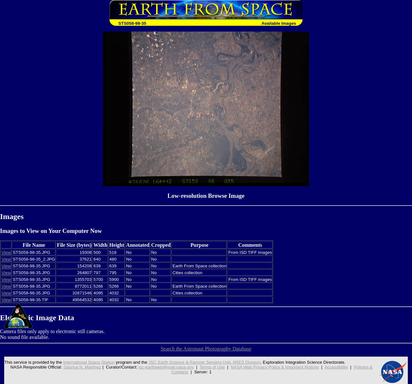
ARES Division (246, 362)
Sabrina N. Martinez (82, 367)
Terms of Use (212, 367)
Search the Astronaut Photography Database (206, 348)
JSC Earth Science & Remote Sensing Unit (189, 362)
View (6, 252)
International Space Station (89, 362)
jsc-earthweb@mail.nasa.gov (166, 367)
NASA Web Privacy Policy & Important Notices (275, 367)
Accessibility (336, 367)
